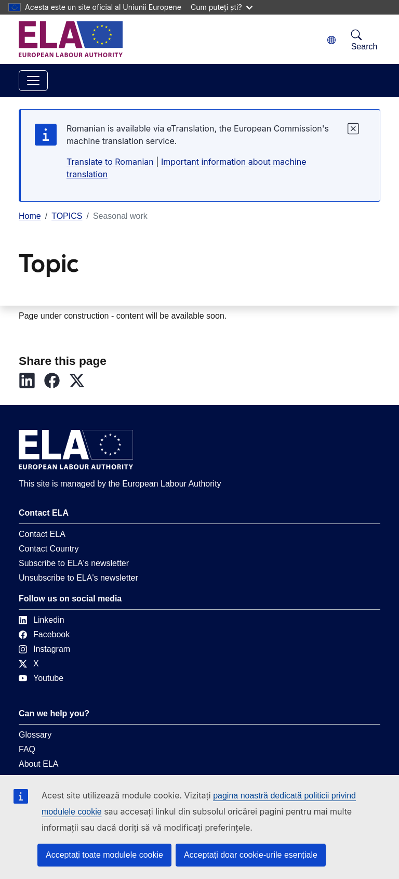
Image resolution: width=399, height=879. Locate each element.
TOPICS (66, 216)
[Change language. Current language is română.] (331, 40)
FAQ (27, 753)
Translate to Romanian (110, 161)
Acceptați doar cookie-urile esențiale (250, 854)
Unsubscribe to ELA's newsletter (78, 582)
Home (30, 216)
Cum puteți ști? (221, 7)
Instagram (44, 653)
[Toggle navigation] (33, 80)
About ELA (39, 768)
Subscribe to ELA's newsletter (74, 567)
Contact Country (49, 552)
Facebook (44, 638)
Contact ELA (42, 538)
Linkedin (41, 624)
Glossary (35, 738)
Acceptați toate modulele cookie (104, 854)
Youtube (41, 682)
